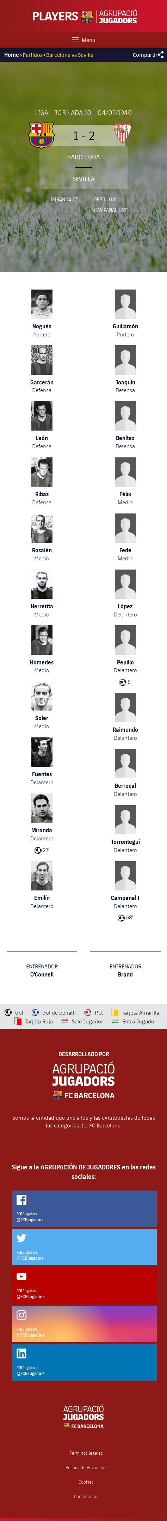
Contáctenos (86, 1496)
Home (11, 54)
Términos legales (86, 1453)
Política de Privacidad (86, 1467)
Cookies (86, 1482)
